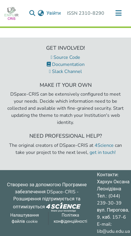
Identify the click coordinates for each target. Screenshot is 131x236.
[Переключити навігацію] (118, 13)
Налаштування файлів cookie (24, 218)
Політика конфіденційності (70, 218)
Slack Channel (65, 71)
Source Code (65, 57)
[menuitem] (41, 13)
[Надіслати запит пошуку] (32, 13)
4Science (104, 145)
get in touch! (103, 152)
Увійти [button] (53, 13)
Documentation (66, 64)
